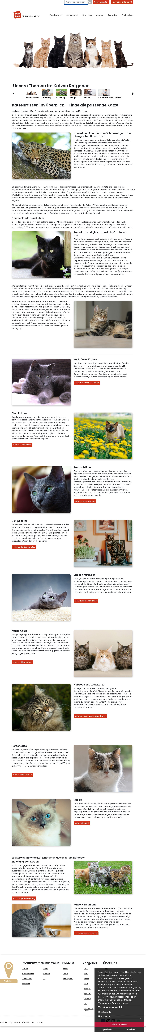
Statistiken (104, 1016)
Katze (86, 974)
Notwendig (104, 1012)
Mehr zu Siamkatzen (22, 444)
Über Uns (87, 15)
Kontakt (100, 15)
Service (45, 969)
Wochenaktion (27, 979)
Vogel (86, 984)
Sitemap (40, 1022)
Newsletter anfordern (122, 2)
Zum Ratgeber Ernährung (86, 933)
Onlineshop (127, 15)
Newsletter (46, 974)
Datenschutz (28, 1022)
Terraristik (87, 999)
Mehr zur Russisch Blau (85, 501)
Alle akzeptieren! (119, 1024)
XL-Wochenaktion (28, 974)
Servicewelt (72, 15)
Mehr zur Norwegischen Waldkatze (90, 716)
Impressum (15, 1022)
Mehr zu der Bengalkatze (24, 547)
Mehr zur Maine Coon (22, 662)
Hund (86, 969)
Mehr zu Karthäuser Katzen (87, 382)
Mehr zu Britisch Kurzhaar (86, 601)
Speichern (106, 1029)
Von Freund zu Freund (88, 1010)
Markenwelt (26, 984)
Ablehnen (131, 1029)
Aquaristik (87, 994)
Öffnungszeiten (101, 2)
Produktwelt (56, 15)
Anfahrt (65, 974)
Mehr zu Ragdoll (82, 823)
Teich (85, 1004)
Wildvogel (87, 989)
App (44, 979)
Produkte (25, 969)
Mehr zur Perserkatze (22, 774)
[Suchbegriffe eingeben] (76, 2)
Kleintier (86, 979)
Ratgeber (113, 15)
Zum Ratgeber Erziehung (24, 898)
